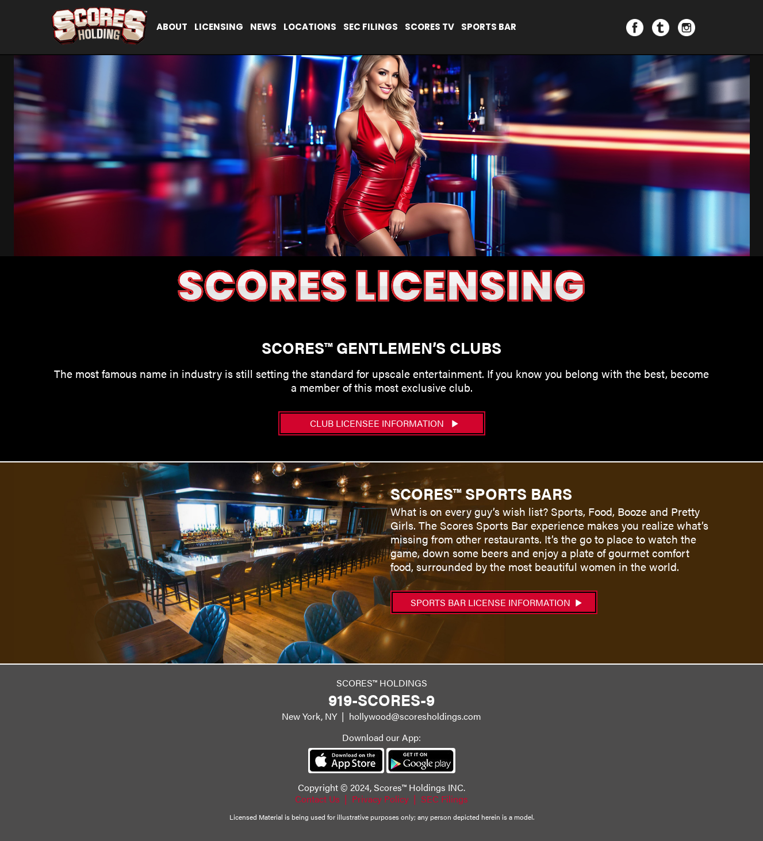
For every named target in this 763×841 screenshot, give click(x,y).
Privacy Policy (380, 798)
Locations (309, 27)
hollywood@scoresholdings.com (415, 716)
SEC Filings (370, 27)
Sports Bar (488, 27)
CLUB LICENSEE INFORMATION (384, 423)
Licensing (218, 27)
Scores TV (429, 27)
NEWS (263, 27)
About (171, 27)
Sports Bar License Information (496, 602)
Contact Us (317, 798)
